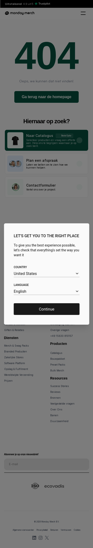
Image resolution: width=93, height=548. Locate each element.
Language (21, 285)
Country (20, 267)
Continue (46, 309)
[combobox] (46, 273)
